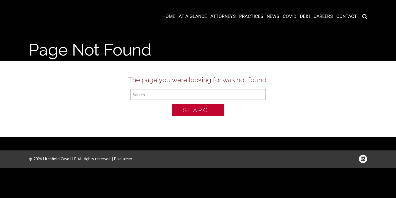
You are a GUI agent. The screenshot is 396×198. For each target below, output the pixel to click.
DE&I (305, 16)
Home (169, 16)
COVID (289, 16)
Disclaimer (123, 158)
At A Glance (193, 16)
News (273, 16)
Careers (323, 16)
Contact (346, 16)
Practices (251, 16)
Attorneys (223, 16)
